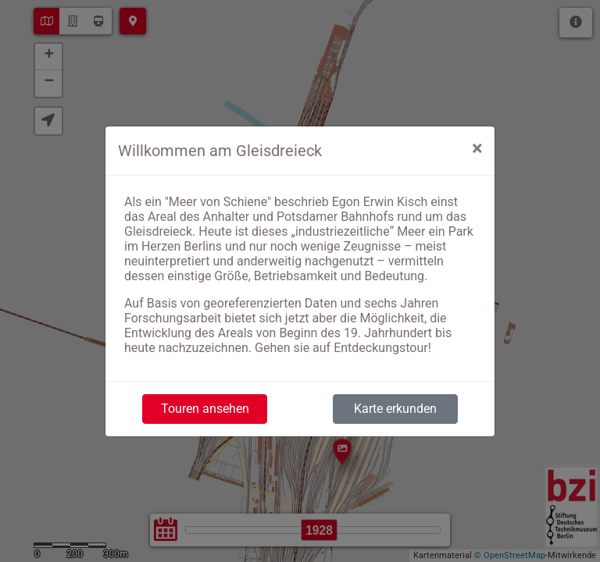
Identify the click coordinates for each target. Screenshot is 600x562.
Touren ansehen (205, 408)
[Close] (477, 148)
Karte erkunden (395, 408)
